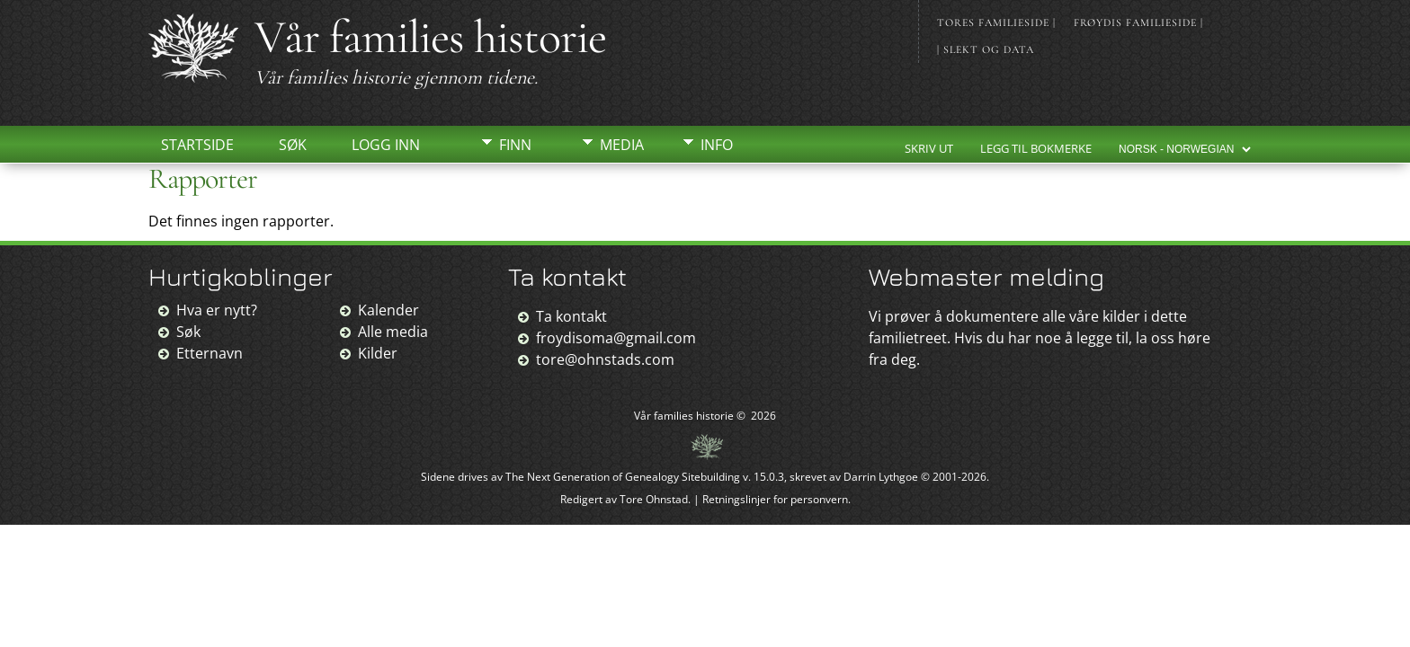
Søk (293, 145)
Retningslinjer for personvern (775, 499)
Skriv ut (929, 148)
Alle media (393, 331)
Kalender (388, 310)
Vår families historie (430, 37)
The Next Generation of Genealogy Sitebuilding (622, 476)
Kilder (377, 353)
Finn (515, 145)
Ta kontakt (571, 316)
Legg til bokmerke (1036, 148)
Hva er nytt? (216, 310)
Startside (197, 145)
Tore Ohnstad (654, 499)
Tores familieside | (996, 22)
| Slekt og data (985, 49)
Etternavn (209, 353)
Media (622, 145)
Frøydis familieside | (1138, 22)
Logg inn (386, 145)
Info (717, 145)
